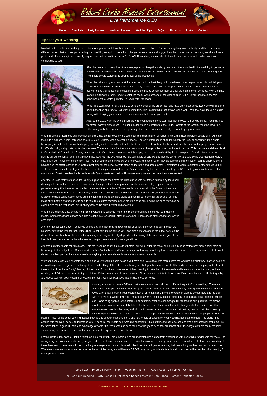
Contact (188, 369)
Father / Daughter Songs (187, 376)
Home (77, 369)
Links (177, 369)
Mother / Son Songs (155, 376)
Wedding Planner (136, 369)
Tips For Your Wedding (79, 376)
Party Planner (113, 369)
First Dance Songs (127, 376)
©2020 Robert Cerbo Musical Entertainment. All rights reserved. (133, 386)
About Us (165, 369)
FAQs (152, 369)
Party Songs (104, 376)
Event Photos (92, 369)
